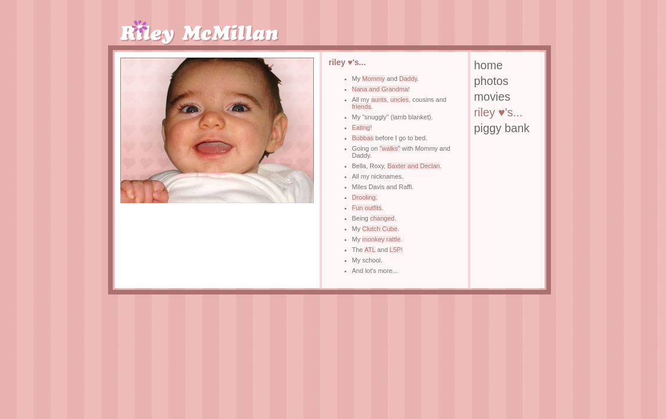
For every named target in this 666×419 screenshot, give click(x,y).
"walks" (389, 148)
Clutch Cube (380, 228)
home (488, 65)
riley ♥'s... (498, 112)
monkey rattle (381, 239)
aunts (379, 99)
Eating (361, 127)
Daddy (408, 78)
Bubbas (363, 137)
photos (491, 80)
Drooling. (365, 197)
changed (382, 218)
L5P (395, 249)
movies (492, 96)
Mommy (373, 78)
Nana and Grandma (380, 89)
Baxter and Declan (413, 165)
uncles (400, 99)
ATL (369, 249)
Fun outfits (367, 207)
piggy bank (502, 128)
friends (361, 106)
